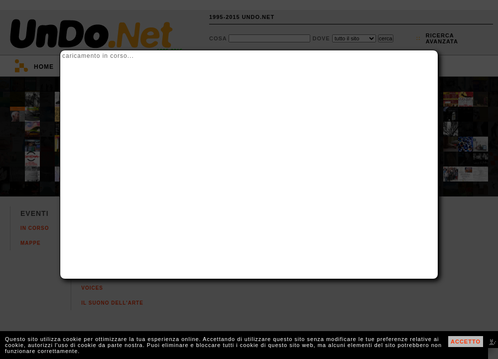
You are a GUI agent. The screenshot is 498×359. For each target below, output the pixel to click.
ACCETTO (466, 342)
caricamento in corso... (98, 55)
